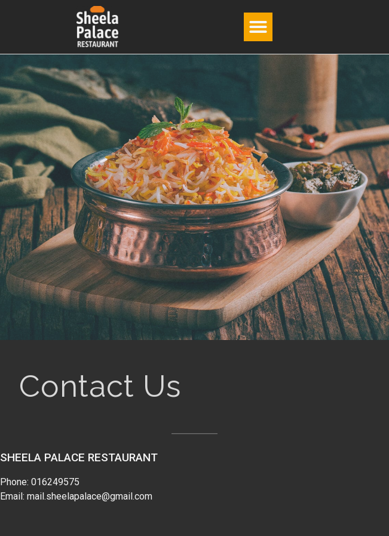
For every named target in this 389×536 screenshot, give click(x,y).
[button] (258, 27)
